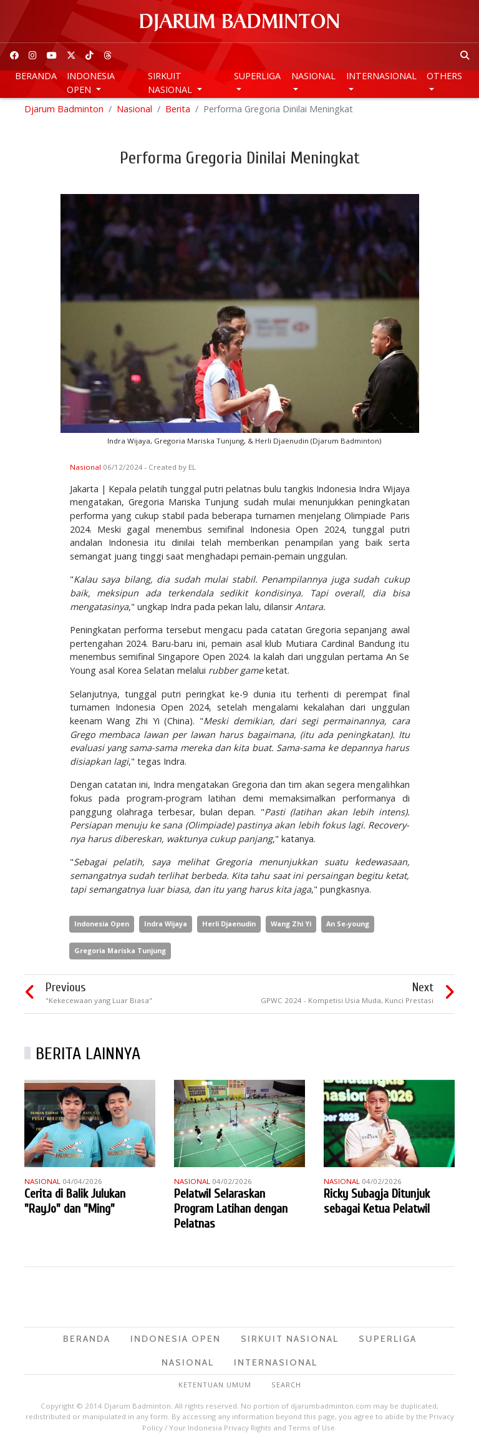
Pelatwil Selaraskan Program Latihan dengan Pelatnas (231, 1212)
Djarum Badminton (64, 112)
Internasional (381, 76)
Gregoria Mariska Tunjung (120, 953)
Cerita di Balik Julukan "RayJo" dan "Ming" (74, 1204)
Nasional (313, 76)
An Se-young (347, 927)
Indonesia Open (91, 82)
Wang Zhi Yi (291, 927)
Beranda (36, 76)
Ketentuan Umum (214, 1388)
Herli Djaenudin (229, 927)
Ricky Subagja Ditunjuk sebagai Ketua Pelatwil (377, 1204)
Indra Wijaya (165, 927)
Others (444, 76)
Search (286, 1388)
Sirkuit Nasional (171, 82)
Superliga (257, 76)
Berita (177, 112)
